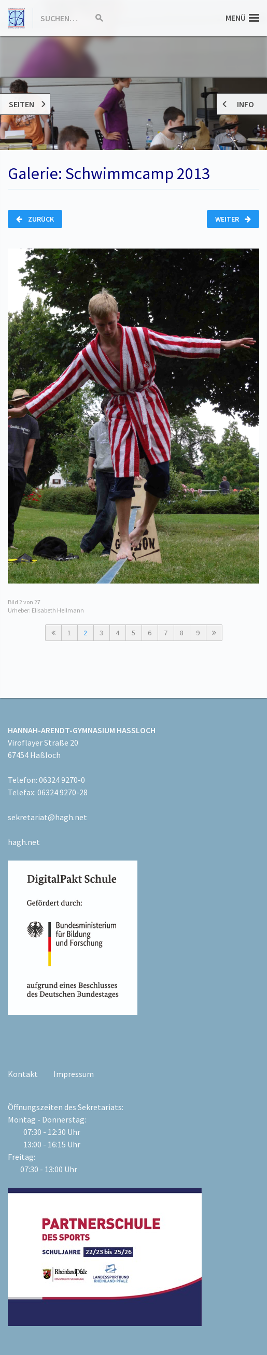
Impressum (73, 1074)
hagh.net (24, 842)
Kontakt (23, 1074)
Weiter (233, 219)
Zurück (35, 219)
